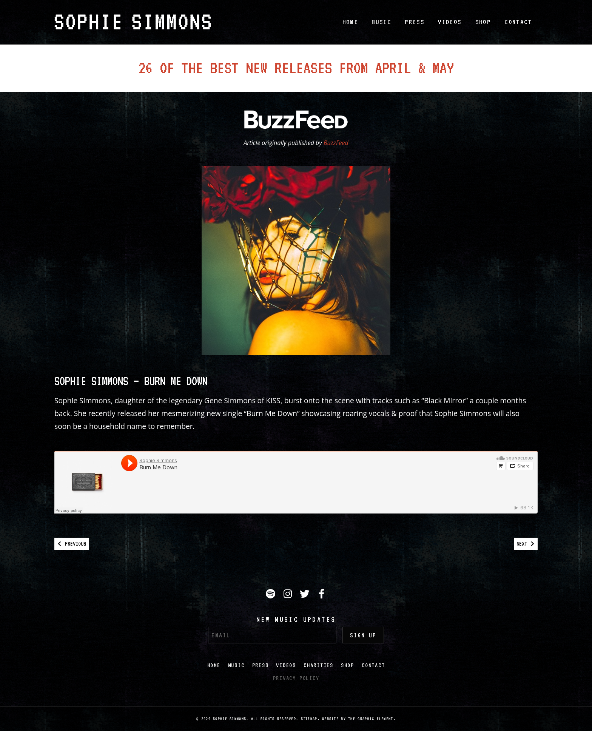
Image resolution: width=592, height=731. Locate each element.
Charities (318, 665)
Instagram (289, 595)
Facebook (322, 595)
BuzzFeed (336, 143)
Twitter (306, 595)
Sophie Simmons (132, 21)
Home (350, 22)
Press (414, 22)
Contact (518, 22)
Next (525, 543)
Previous (72, 543)
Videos (449, 22)
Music (381, 22)
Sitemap (309, 718)
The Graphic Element (370, 718)
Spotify (272, 595)
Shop (483, 22)
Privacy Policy (296, 678)
